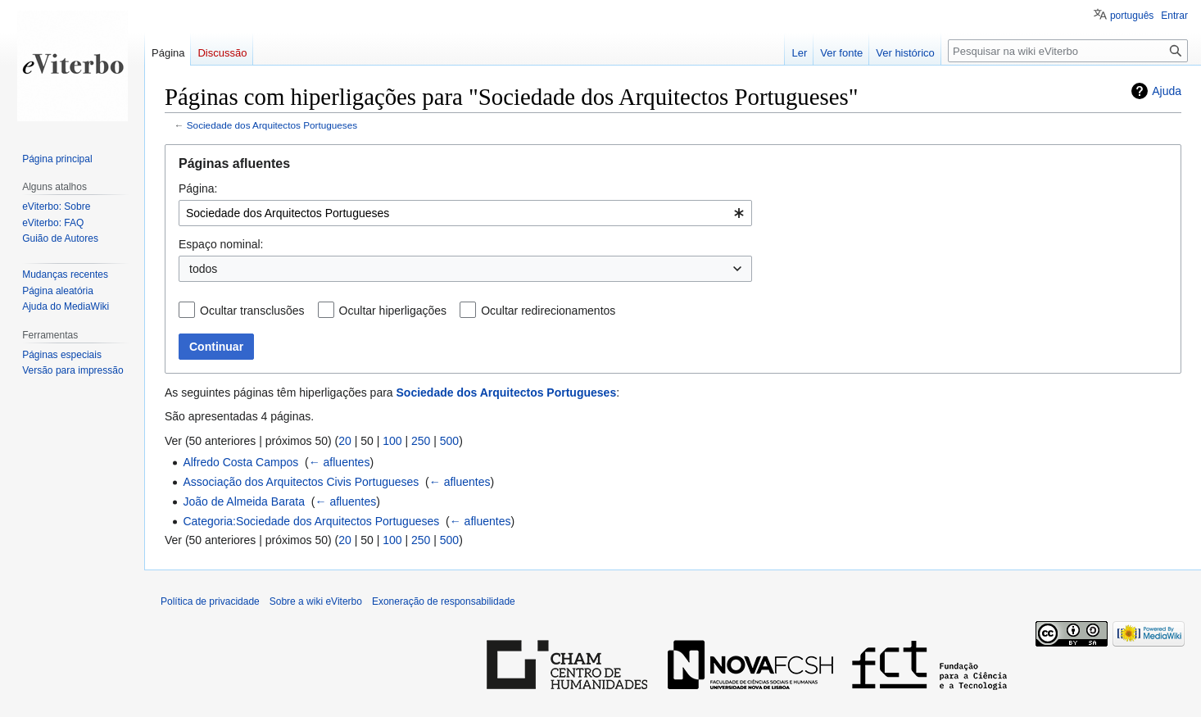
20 (344, 440)
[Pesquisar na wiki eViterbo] (1068, 50)
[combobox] (465, 213)
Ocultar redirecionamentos (548, 310)
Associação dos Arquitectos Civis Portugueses (301, 481)
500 (449, 440)
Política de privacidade (210, 601)
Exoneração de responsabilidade (443, 601)
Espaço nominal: (221, 244)
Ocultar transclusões (252, 310)
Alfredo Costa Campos (240, 462)
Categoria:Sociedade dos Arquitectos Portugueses (311, 521)
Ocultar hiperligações (393, 310)
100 (392, 440)
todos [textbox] (203, 268)
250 (420, 440)
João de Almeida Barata (244, 501)
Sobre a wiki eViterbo (316, 601)
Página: (198, 188)
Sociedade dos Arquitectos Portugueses (272, 125)
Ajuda (1166, 91)
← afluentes (339, 462)
